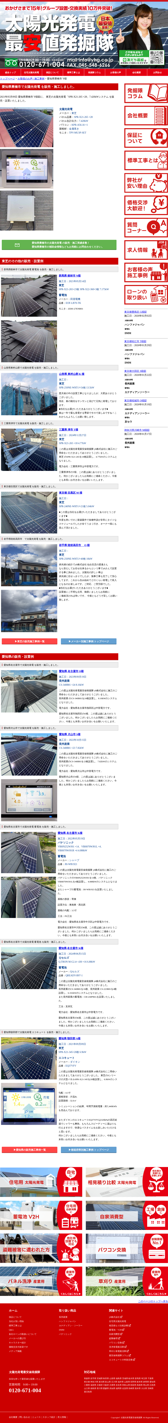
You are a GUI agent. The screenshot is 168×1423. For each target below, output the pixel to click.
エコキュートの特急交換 (122, 1359)
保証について (52, 72)
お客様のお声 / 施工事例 (31, 78)
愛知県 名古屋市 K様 (70, 833)
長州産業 (63, 1317)
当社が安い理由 (16, 1321)
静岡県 (146, 1382)
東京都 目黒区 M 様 (70, 492)
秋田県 (106, 1378)
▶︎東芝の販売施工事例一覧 (30, 641)
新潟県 (102, 1382)
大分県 (144, 1388)
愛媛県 (106, 1388)
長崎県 (131, 1388)
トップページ (7, 78)
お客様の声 (115, 72)
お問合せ (157, 72)
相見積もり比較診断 (120, 1325)
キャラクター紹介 (17, 1342)
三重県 (87, 1385)
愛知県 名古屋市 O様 (71, 671)
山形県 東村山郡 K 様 (71, 374)
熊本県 (138, 1388)
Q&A (11, 1330)
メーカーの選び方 (17, 1338)
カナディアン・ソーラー (70, 1325)
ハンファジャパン (67, 1321)
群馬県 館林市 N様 (70, 275)
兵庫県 (112, 1385)
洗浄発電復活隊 (118, 1347)
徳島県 (93, 1388)
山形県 (112, 1378)
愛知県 (152, 1382)
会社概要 (136, 72)
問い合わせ (24, 1417)
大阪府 (106, 1385)
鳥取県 (133, 1385)
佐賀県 (125, 1388)
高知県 (112, 1388)
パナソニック (65, 1334)
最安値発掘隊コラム (120, 1355)
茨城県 (125, 1378)
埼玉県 (144, 1378)
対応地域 (89, 1372)
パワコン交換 (116, 1342)
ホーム (13, 1310)
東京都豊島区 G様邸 (135, 312)
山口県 (87, 1388)
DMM (61, 1330)
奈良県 (119, 1385)
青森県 (87, 1378)
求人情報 (62, 1417)
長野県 (133, 1382)
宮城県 (100, 1378)
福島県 (119, 1378)
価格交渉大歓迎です (18, 1347)
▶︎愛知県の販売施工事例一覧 (29, 1150)
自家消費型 (115, 1334)
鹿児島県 (88, 1392)
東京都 (87, 1382)
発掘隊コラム (94, 72)
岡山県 (146, 1385)
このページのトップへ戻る (153, 1301)
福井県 (121, 1382)
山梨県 (127, 1382)
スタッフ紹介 (49, 1417)
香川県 (100, 1388)
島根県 (140, 1385)
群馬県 (138, 1378)
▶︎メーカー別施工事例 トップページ (89, 641)
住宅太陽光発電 (31, 72)
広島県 (152, 1385)
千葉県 (150, 1378)
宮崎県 (150, 1388)
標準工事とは (73, 72)
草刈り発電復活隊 (119, 1351)
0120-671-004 (25, 1390)
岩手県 (93, 1378)
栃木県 (131, 1378)
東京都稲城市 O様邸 (135, 400)
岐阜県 (140, 1382)
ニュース (36, 1417)
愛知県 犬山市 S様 (69, 734)
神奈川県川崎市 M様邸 (137, 430)
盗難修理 (114, 1338)
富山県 (108, 1382)
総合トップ (10, 72)
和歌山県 (126, 1385)
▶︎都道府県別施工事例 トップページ (89, 1150)
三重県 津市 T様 (68, 429)
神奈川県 (94, 1382)
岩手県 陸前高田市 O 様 (74, 545)
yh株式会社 (115, 1317)
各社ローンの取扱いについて (23, 1334)
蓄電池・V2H (116, 1330)
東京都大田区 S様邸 (135, 371)
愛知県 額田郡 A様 (69, 1038)
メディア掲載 (15, 1351)
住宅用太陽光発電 (117, 1321)
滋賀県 (93, 1385)
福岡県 (119, 1388)
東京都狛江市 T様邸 (135, 341)
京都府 (100, 1385)
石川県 (114, 1382)
